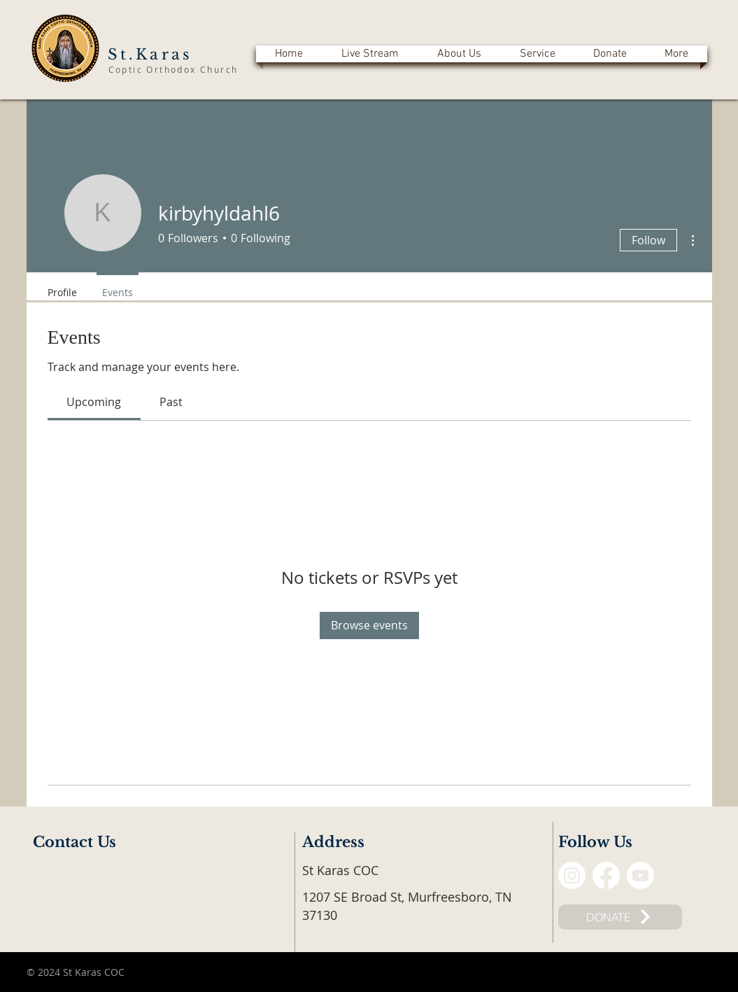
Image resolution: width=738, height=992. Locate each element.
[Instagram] (572, 875)
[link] (93, 402)
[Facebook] (606, 875)
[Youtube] (640, 875)
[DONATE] (620, 917)
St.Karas (150, 55)
